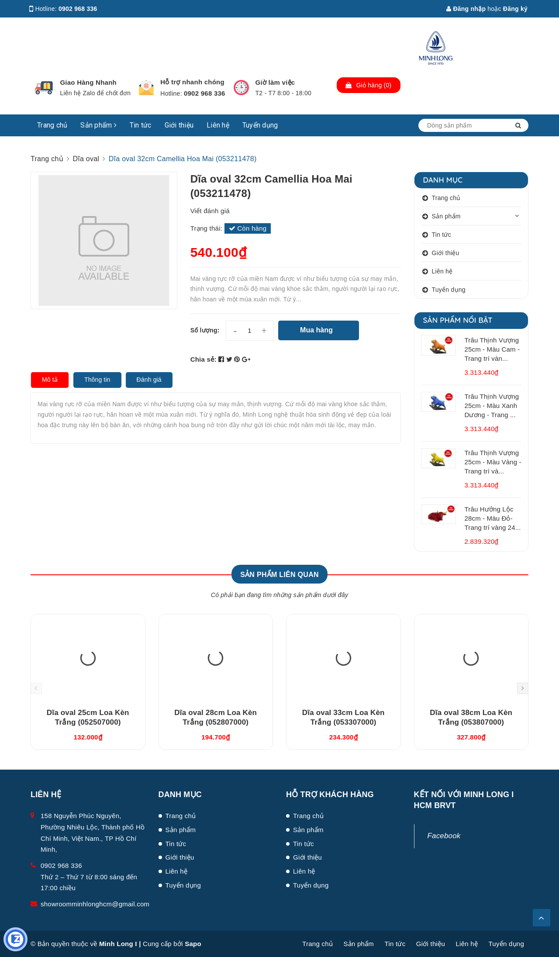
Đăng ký (515, 8)
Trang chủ (52, 125)
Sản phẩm (98, 125)
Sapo (193, 943)
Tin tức (141, 125)
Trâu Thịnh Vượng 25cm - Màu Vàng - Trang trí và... (493, 462)
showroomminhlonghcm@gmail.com (95, 904)
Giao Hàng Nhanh (88, 82)
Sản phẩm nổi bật (458, 320)
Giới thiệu (179, 125)
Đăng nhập (466, 8)
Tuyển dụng (260, 125)
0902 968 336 (78, 8)
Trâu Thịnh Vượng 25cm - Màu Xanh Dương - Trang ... (492, 405)
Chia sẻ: (203, 359)
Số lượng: (205, 330)
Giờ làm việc (275, 82)
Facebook (444, 836)
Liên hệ (218, 125)
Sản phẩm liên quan (279, 574)
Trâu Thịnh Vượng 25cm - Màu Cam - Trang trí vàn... (492, 349)
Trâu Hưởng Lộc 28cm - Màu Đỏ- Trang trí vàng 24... (493, 518)
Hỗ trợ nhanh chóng (192, 82)
